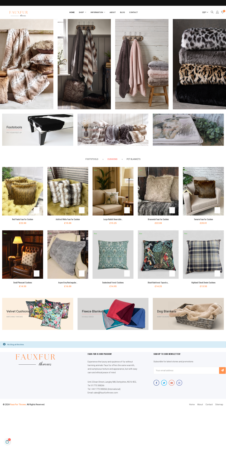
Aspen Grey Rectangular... (67, 282)
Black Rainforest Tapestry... (158, 282)
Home (192, 404)
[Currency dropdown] (204, 12)
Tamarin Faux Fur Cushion (203, 219)
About (200, 404)
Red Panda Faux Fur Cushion (22, 219)
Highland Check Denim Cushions (203, 282)
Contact (209, 404)
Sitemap (219, 404)
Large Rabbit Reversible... (113, 219)
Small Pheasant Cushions (22, 282)
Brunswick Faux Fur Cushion (158, 219)
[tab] (92, 159)
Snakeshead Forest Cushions (113, 282)
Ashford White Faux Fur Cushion (68, 219)
